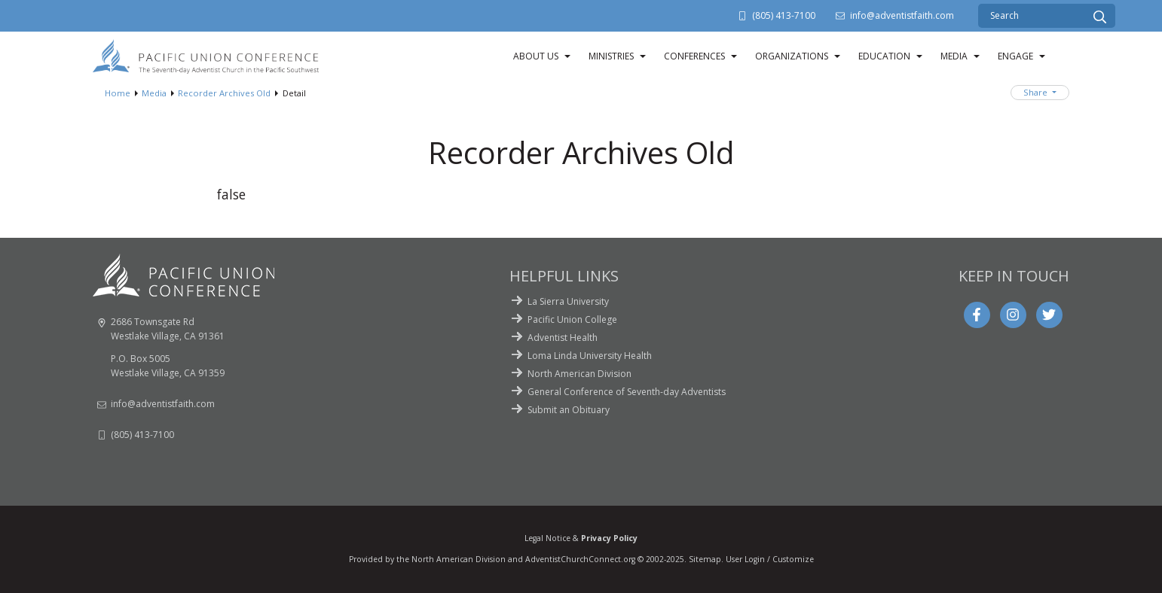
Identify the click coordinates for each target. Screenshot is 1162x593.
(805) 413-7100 (783, 15)
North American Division (579, 373)
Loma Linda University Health (589, 355)
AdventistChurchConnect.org (580, 559)
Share (1036, 92)
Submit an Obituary (568, 409)
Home (117, 93)
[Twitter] (1049, 314)
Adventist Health (562, 337)
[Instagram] (1013, 314)
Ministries (611, 56)
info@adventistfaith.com (902, 15)
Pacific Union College (572, 319)
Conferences (694, 56)
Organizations (791, 56)
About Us (535, 56)
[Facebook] (977, 314)
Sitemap (705, 559)
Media (954, 56)
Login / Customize (779, 559)
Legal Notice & (581, 538)
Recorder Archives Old (224, 93)
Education (884, 56)
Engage (1015, 56)
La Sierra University (568, 301)
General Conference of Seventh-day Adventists (626, 391)
